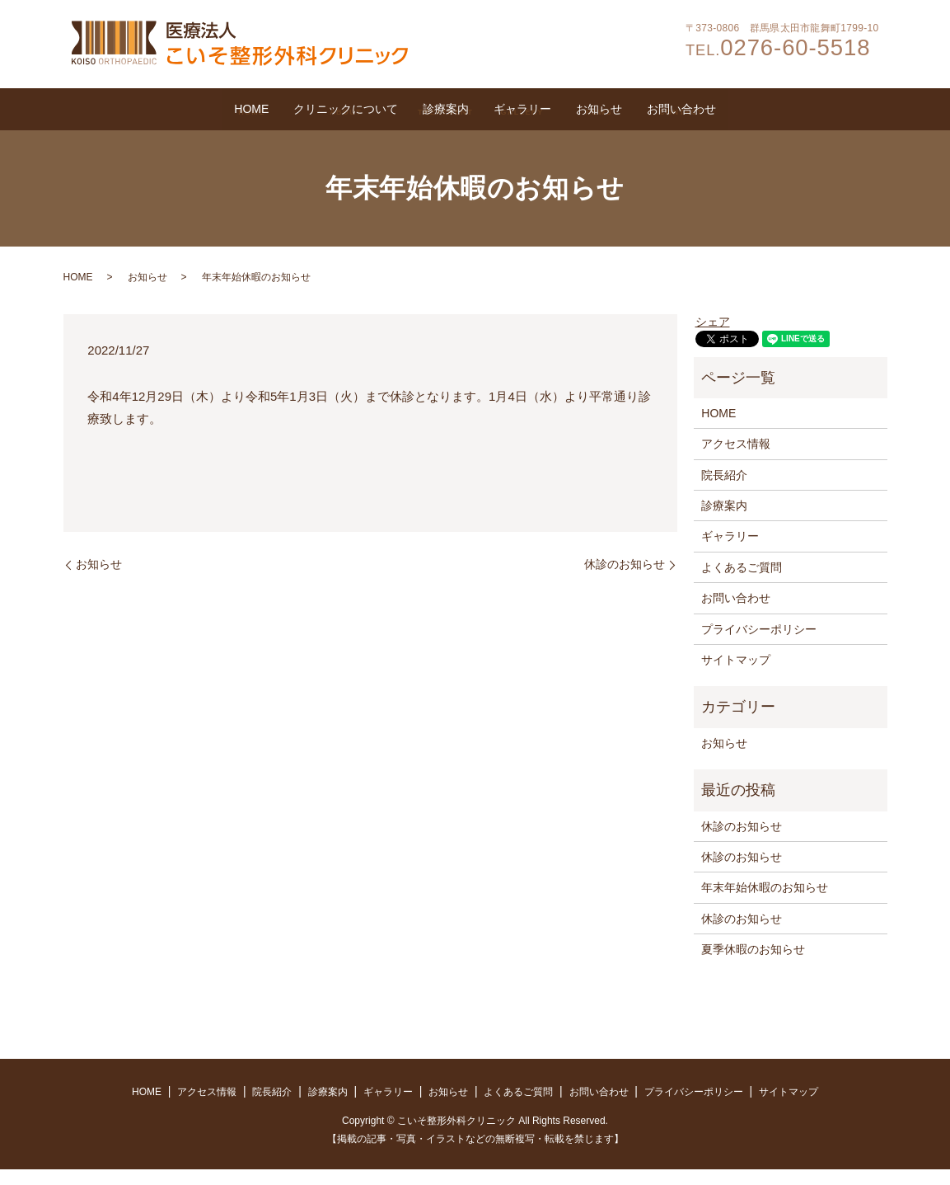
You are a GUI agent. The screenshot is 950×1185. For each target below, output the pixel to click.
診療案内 (422, 111)
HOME (121, 111)
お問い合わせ (809, 111)
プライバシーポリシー (759, 644)
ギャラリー (549, 111)
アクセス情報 (735, 460)
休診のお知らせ (624, 579)
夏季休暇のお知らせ (753, 964)
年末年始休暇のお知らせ (764, 903)
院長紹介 (724, 490)
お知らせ (675, 111)
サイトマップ (735, 675)
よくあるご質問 (741, 583)
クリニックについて (269, 111)
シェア (712, 337)
